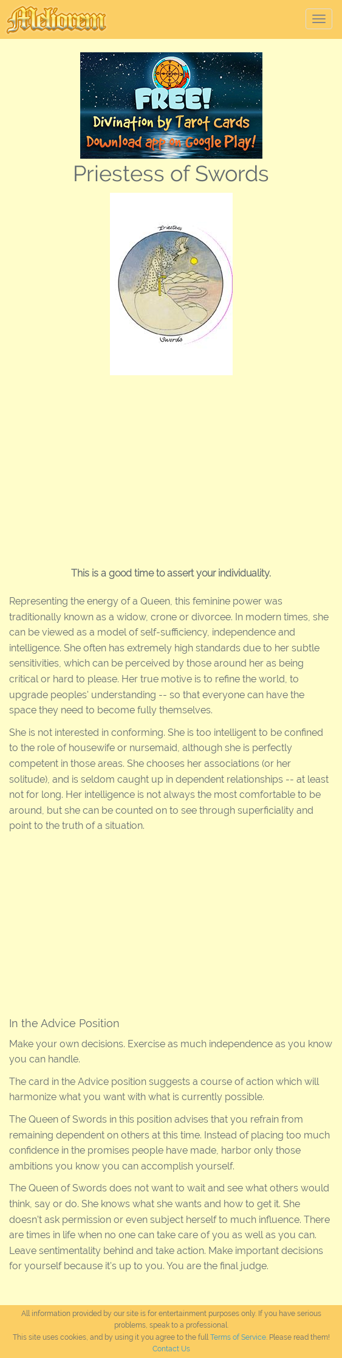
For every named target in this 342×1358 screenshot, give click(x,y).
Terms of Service (238, 1337)
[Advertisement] (171, 466)
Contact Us (171, 1349)
